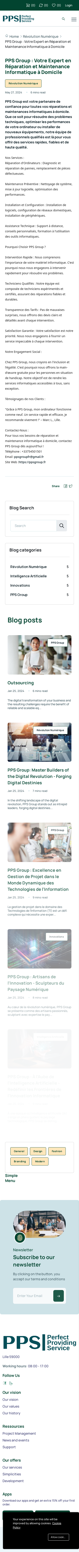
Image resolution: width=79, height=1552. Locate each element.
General (19, 1151)
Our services (12, 1467)
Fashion (57, 1151)
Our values (11, 1406)
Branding (20, 1161)
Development (13, 1481)
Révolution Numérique (40, 36)
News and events (16, 1440)
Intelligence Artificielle (28, 576)
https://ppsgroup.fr (32, 462)
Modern (40, 1161)
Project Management (19, 1433)
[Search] (33, 525)
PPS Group (19, 594)
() (30, 5)
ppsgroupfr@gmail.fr (29, 457)
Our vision (10, 1399)
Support (9, 1447)
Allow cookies (59, 1537)
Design (38, 1151)
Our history (11, 1413)
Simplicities (12, 1474)
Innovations (20, 585)
